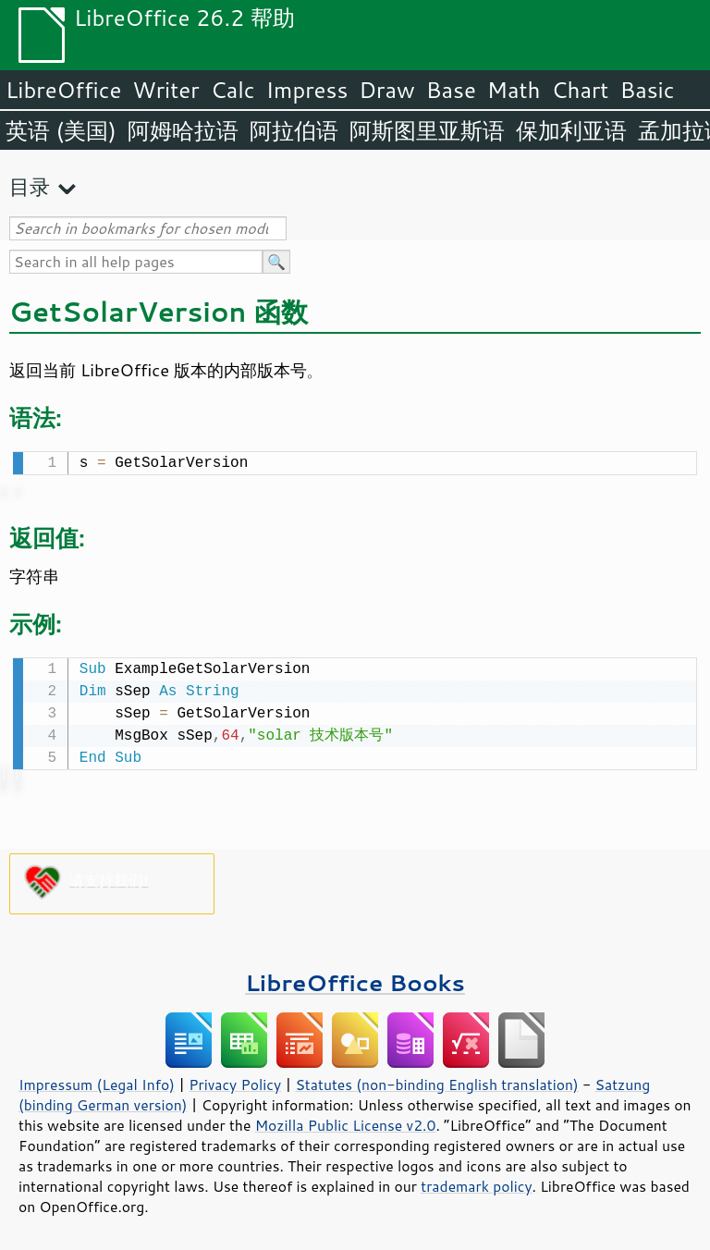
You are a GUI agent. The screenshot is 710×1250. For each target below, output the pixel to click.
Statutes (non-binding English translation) (436, 1081)
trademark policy (476, 1182)
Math (514, 89)
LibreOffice (63, 89)
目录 (29, 186)
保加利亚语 (571, 130)
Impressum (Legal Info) (96, 1081)
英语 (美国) (61, 130)
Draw (386, 89)
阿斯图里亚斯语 (427, 130)
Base (451, 89)
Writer (165, 89)
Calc (233, 89)
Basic (646, 89)
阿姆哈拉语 (183, 130)
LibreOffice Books (355, 978)
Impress (307, 89)
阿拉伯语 (294, 130)
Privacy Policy (235, 1081)
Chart (579, 89)
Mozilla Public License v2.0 (345, 1121)
